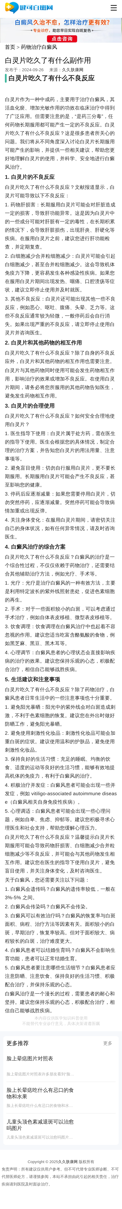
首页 (10, 47)
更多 (107, 1043)
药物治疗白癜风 (39, 47)
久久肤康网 (72, 69)
